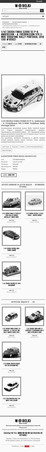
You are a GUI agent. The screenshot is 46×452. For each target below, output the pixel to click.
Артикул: (7, 44)
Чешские (15, 147)
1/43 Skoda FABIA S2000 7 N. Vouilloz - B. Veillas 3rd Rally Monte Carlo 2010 (11, 330)
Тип (2, 159)
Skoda (3, 47)
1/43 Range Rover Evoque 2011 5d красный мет (11, 364)
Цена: (5, 175)
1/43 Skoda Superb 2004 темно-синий (11, 249)
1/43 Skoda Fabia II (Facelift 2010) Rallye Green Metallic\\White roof (11, 215)
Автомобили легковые (31, 44)
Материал (4, 164)
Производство (6, 166)
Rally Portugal (6, 150)
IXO (40, 44)
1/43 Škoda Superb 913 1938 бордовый (11, 284)
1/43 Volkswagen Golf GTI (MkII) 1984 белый (11, 399)
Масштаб (4, 162)
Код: (18, 44)
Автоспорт (5, 147)
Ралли (22, 147)
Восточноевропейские (34, 147)
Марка (3, 169)
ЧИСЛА (27, 446)
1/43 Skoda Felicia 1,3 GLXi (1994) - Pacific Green (34, 214)
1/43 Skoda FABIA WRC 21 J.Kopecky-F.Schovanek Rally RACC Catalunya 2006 (34, 330)
